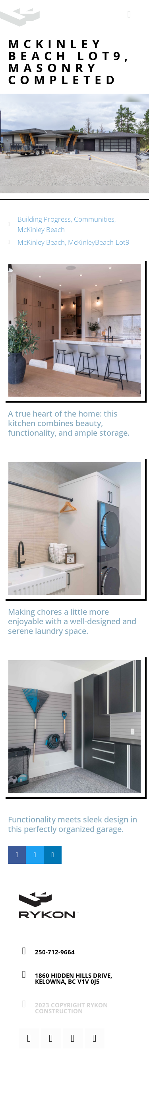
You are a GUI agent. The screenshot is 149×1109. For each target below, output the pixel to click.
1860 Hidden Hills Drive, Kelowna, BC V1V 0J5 (73, 978)
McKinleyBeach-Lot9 (99, 242)
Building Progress (44, 219)
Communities (94, 219)
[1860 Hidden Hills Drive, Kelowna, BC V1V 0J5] (24, 974)
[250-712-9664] (24, 951)
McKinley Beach (41, 229)
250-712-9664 (55, 952)
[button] (17, 855)
